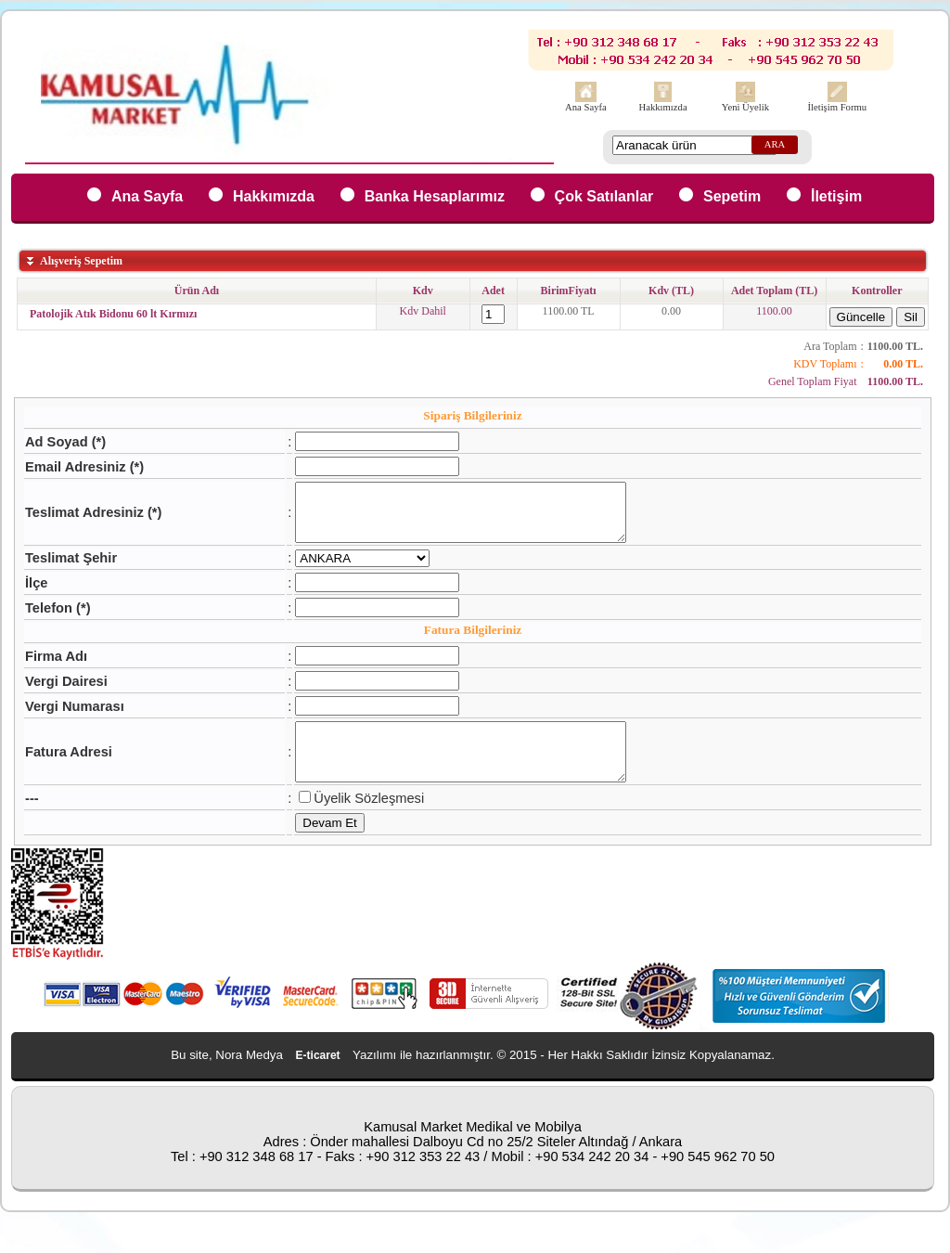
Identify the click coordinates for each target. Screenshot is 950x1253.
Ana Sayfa (586, 107)
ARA (775, 144)
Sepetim (732, 196)
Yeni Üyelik (745, 107)
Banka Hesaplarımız (435, 196)
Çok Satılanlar (604, 196)
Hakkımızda (663, 107)
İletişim (836, 196)
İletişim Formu (837, 107)
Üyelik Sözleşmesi (349, 820)
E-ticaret (318, 1077)
